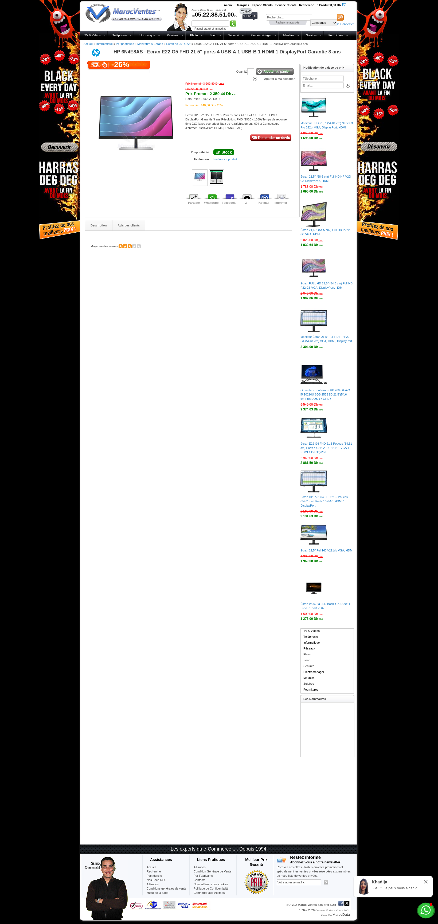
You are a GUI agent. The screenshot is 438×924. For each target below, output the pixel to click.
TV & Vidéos (92, 35)
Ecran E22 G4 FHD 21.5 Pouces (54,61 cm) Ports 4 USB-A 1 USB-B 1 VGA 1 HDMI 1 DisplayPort (326, 448)
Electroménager (261, 35)
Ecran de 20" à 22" (178, 43)
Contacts (199, 880)
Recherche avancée (287, 22)
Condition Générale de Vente (212, 871)
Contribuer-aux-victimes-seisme (210, 895)
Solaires (311, 35)
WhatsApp (211, 202)
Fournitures (335, 35)
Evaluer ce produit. (225, 159)
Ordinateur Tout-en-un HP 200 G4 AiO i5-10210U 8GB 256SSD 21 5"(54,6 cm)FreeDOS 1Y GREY (325, 394)
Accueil (88, 43)
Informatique (147, 35)
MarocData (341, 915)
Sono (213, 35)
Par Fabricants (203, 875)
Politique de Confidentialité (211, 888)
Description (99, 225)
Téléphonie (119, 35)
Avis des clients (129, 225)
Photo (194, 35)
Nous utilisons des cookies (211, 884)
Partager (194, 202)
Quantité (242, 71)
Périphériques (125, 43)
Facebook (229, 202)
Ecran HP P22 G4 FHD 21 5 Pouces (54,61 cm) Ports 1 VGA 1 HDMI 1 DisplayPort (324, 501)
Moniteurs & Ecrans (150, 43)
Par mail (263, 202)
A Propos (200, 867)
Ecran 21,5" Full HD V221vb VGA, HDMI (326, 550)
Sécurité (233, 35)
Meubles (288, 35)
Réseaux (172, 35)
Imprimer (281, 202)
